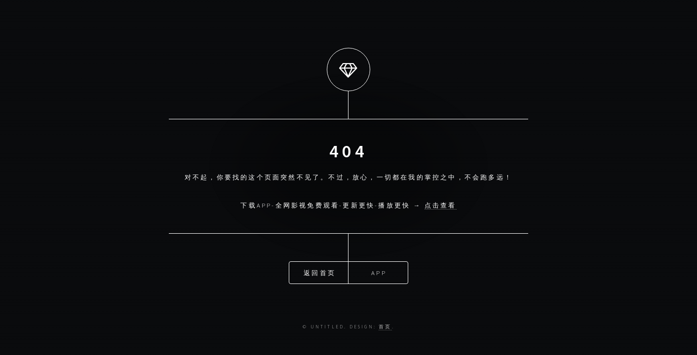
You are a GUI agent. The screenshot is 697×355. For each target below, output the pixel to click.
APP (379, 272)
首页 (385, 327)
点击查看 (441, 205)
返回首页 (320, 272)
